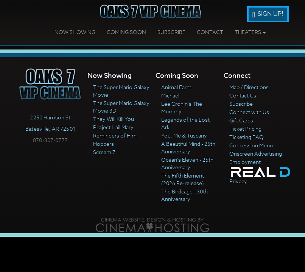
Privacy (238, 181)
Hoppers (103, 143)
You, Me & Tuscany (184, 135)
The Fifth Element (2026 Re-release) (182, 179)
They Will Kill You (113, 118)
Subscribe (171, 32)
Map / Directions (249, 87)
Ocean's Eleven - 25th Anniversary (187, 163)
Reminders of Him (115, 135)
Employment (245, 161)
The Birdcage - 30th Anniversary (184, 195)
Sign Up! (267, 14)
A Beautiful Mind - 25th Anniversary (188, 147)
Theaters (250, 32)
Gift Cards (241, 120)
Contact (210, 32)
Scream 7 (104, 152)
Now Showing (74, 32)
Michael (170, 95)
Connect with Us (249, 112)
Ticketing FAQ (246, 137)
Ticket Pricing (245, 128)
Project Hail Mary (113, 127)
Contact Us (242, 95)
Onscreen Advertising (255, 153)
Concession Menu (251, 145)
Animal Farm (176, 87)
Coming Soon (126, 32)
